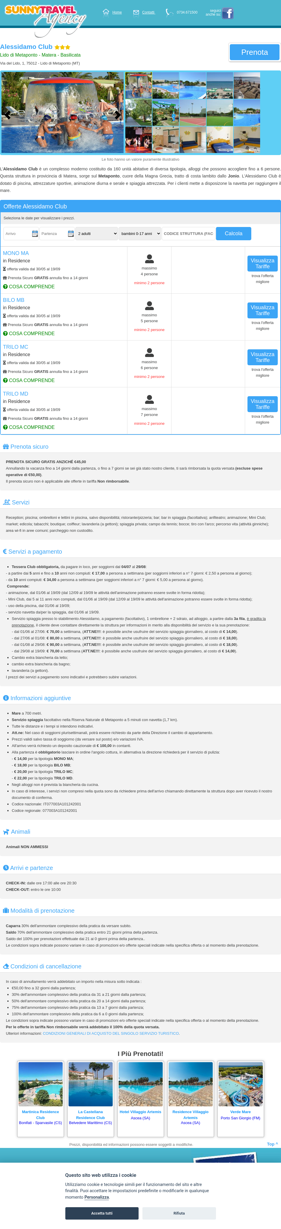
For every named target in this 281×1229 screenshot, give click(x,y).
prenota (254, 52)
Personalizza (96, 1197)
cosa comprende (29, 286)
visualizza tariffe (263, 263)
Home (112, 12)
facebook (228, 13)
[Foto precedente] (8, 114)
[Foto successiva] (119, 114)
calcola (233, 233)
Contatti (144, 12)
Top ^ (272, 1144)
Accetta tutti (102, 1213)
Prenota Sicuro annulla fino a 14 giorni (45, 278)
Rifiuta (179, 1213)
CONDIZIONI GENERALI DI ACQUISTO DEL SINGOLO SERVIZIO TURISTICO (111, 1033)
